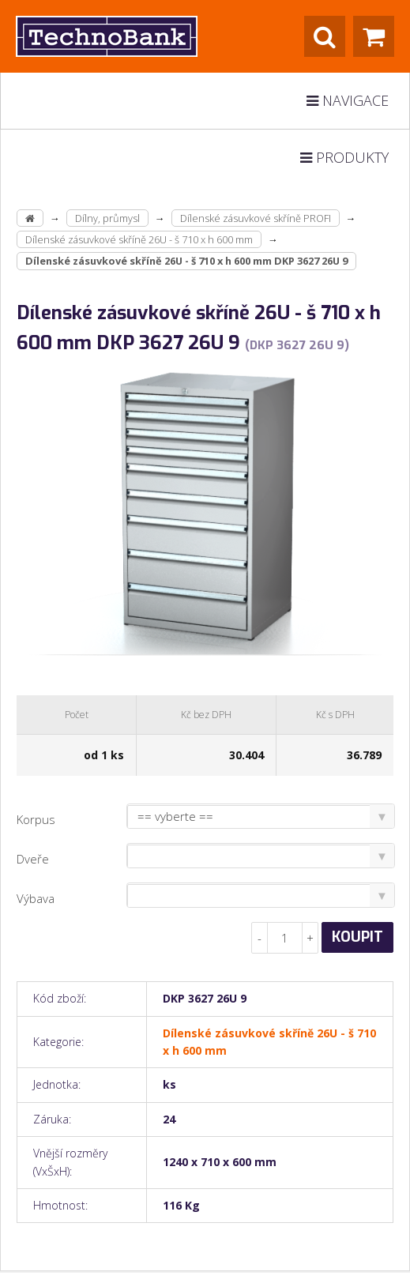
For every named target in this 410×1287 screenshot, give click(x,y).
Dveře (33, 859)
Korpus (36, 819)
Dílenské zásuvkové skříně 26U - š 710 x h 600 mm (139, 239)
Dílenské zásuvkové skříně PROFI (255, 218)
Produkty (344, 157)
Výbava (36, 898)
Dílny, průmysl (107, 218)
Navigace (348, 100)
